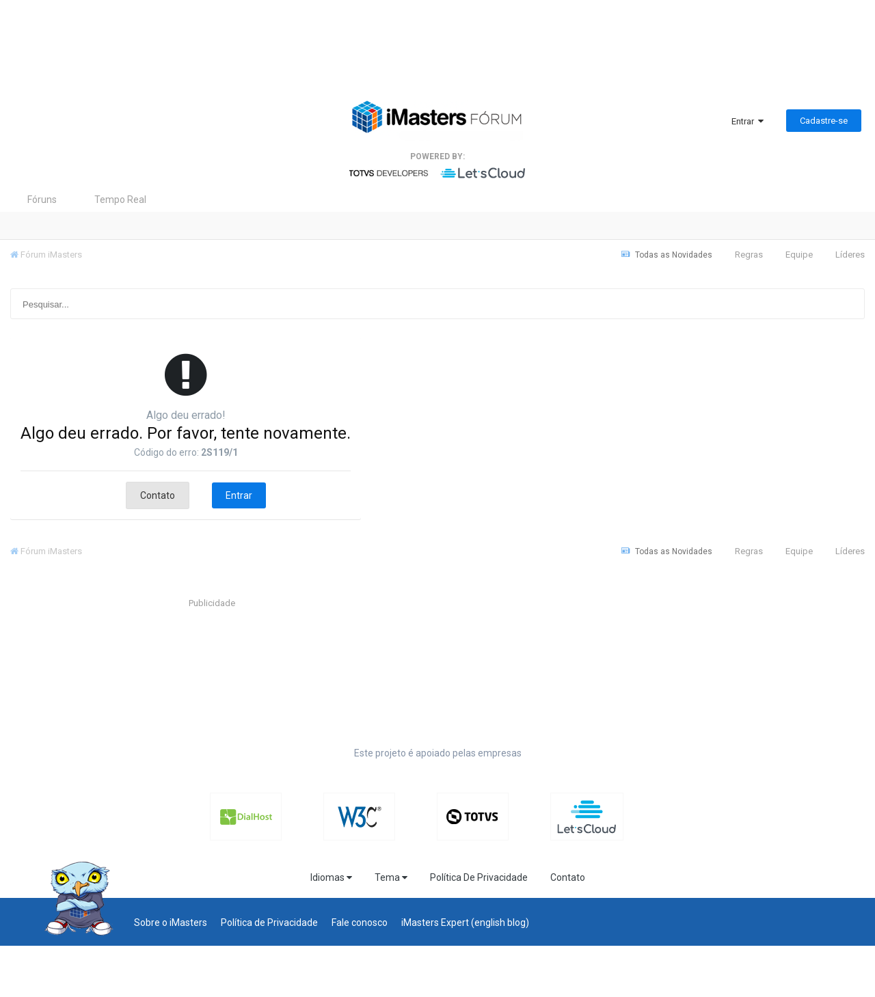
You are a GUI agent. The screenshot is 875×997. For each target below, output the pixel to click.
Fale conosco (360, 922)
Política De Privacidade (479, 877)
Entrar (747, 121)
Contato (157, 495)
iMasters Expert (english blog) (465, 922)
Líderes (850, 254)
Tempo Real (120, 199)
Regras (749, 254)
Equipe (799, 254)
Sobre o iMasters (170, 922)
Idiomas (331, 877)
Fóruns (42, 199)
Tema (391, 877)
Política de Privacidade (269, 922)
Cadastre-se (824, 120)
